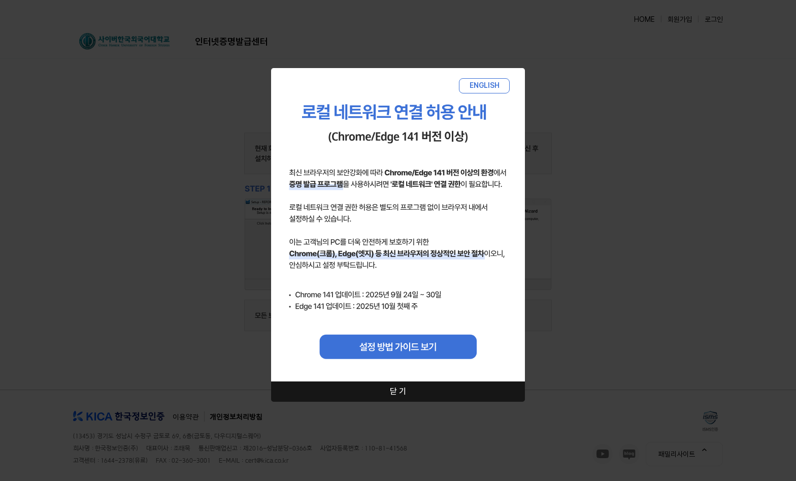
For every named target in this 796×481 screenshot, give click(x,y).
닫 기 (398, 391)
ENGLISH (485, 85)
